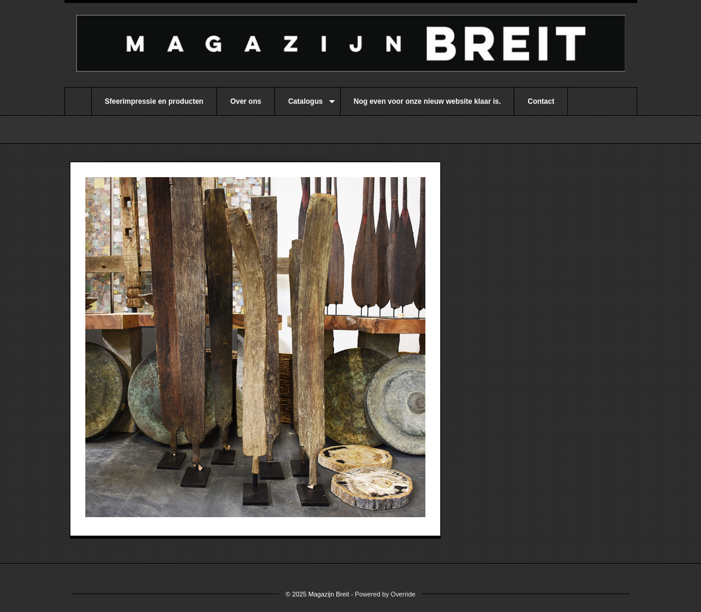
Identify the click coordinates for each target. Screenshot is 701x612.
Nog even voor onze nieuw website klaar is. (427, 101)
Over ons (245, 101)
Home (78, 101)
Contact (540, 101)
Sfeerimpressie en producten (154, 101)
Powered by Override (385, 594)
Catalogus (305, 106)
